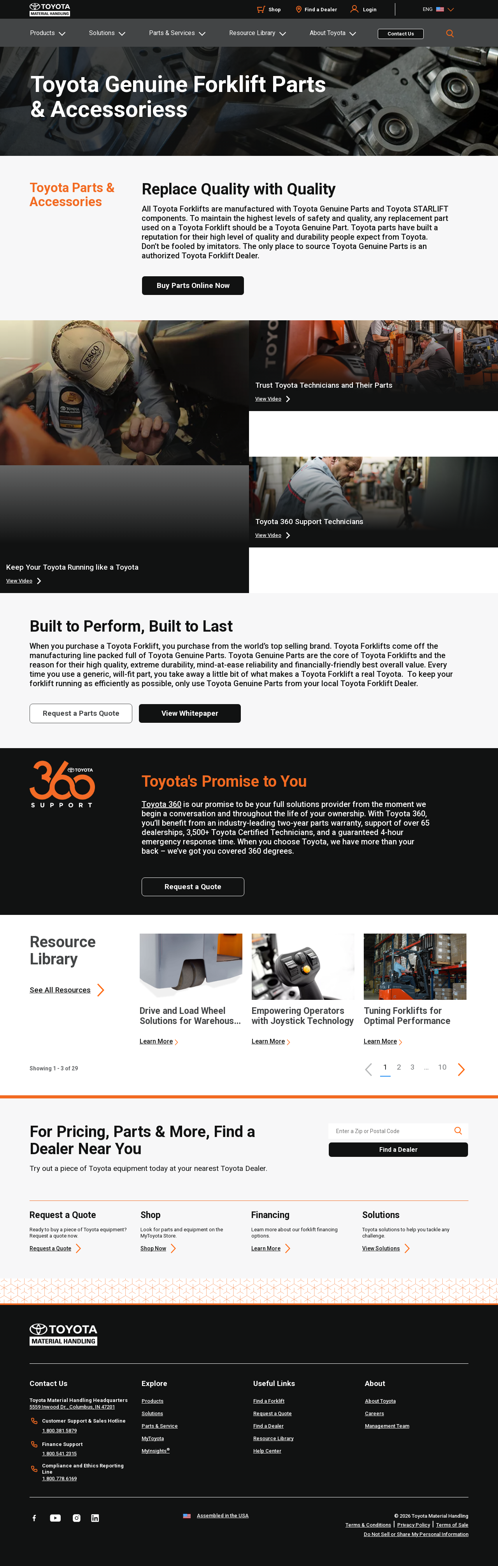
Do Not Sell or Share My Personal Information (416, 1534)
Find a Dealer (321, 9)
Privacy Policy (413, 1525)
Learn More (156, 1041)
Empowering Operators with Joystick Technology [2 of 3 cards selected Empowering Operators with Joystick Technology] (303, 1016)
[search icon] (458, 1130)
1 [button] (385, 1067)
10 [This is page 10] (442, 1067)
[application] (191, 990)
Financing (270, 1215)
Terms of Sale (452, 1525)
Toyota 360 (161, 804)
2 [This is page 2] (399, 1067)
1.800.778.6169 (59, 1478)
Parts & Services (172, 33)
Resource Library (252, 33)
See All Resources (60, 989)
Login (370, 9)
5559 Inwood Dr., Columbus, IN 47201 (72, 1407)
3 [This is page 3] (412, 1067)
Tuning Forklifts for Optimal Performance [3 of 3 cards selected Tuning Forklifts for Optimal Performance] (407, 1016)
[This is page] (461, 1070)
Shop (274, 9)
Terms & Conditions (368, 1525)
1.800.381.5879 (59, 1431)
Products (42, 33)
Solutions (102, 33)
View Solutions (381, 1248)
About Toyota (327, 33)
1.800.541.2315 (59, 1454)
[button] (368, 1070)
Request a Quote (63, 1215)
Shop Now (153, 1248)
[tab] (59, 33)
